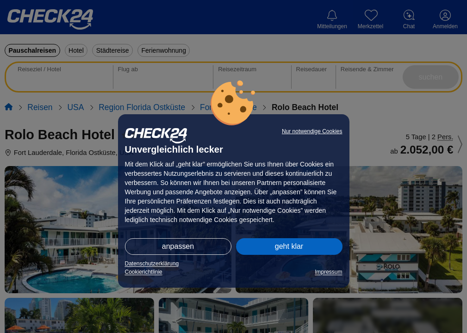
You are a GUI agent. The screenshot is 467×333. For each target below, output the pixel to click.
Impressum (328, 272)
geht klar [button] (289, 246)
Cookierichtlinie (143, 272)
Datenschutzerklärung (152, 263)
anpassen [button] (178, 246)
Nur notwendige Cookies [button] (312, 131)
